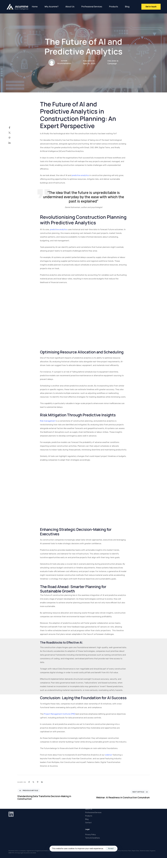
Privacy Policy (90, 835)
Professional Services (91, 6)
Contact (88, 823)
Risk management (48, 421)
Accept (111, 849)
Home (35, 6)
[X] (11, 133)
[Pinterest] (11, 138)
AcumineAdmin (64, 63)
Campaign (112, 63)
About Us (69, 6)
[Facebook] (11, 127)
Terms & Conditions (92, 838)
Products (113, 6)
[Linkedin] (11, 143)
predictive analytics (80, 175)
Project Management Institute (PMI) (59, 714)
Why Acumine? (51, 6)
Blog (127, 6)
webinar (108, 755)
